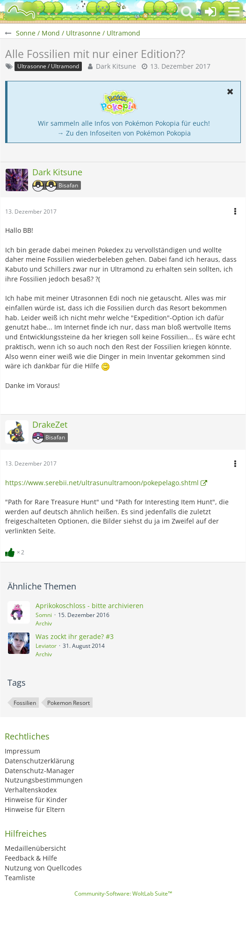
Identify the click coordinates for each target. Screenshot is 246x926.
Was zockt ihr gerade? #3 (75, 636)
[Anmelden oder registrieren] (210, 11)
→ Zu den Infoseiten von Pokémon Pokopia (124, 133)
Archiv (44, 623)
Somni (44, 615)
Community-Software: (123, 893)
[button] (233, 11)
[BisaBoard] (21, 11)
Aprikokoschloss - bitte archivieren (90, 605)
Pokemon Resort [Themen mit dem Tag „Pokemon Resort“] (68, 703)
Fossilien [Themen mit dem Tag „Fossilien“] (25, 703)
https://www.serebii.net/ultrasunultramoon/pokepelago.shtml (102, 482)
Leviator (46, 646)
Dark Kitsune (116, 66)
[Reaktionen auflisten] (16, 551)
